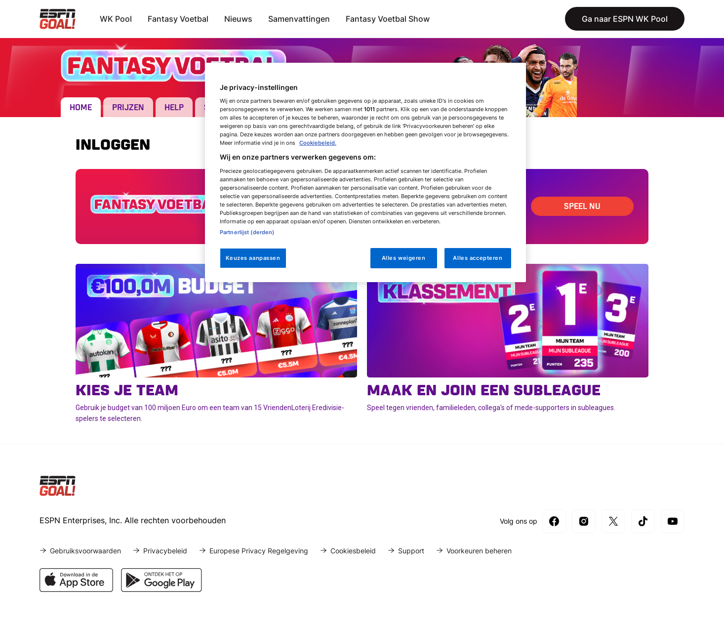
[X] (613, 521)
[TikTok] (643, 521)
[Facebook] (554, 521)
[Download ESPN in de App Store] (76, 589)
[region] (365, 173)
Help (174, 108)
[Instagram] (583, 521)
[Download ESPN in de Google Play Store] (161, 589)
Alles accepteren (477, 257)
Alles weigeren (404, 257)
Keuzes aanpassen (253, 257)
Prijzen (128, 108)
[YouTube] (672, 521)
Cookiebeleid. (317, 142)
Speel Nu (582, 206)
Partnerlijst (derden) (247, 232)
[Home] (58, 19)
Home (81, 108)
